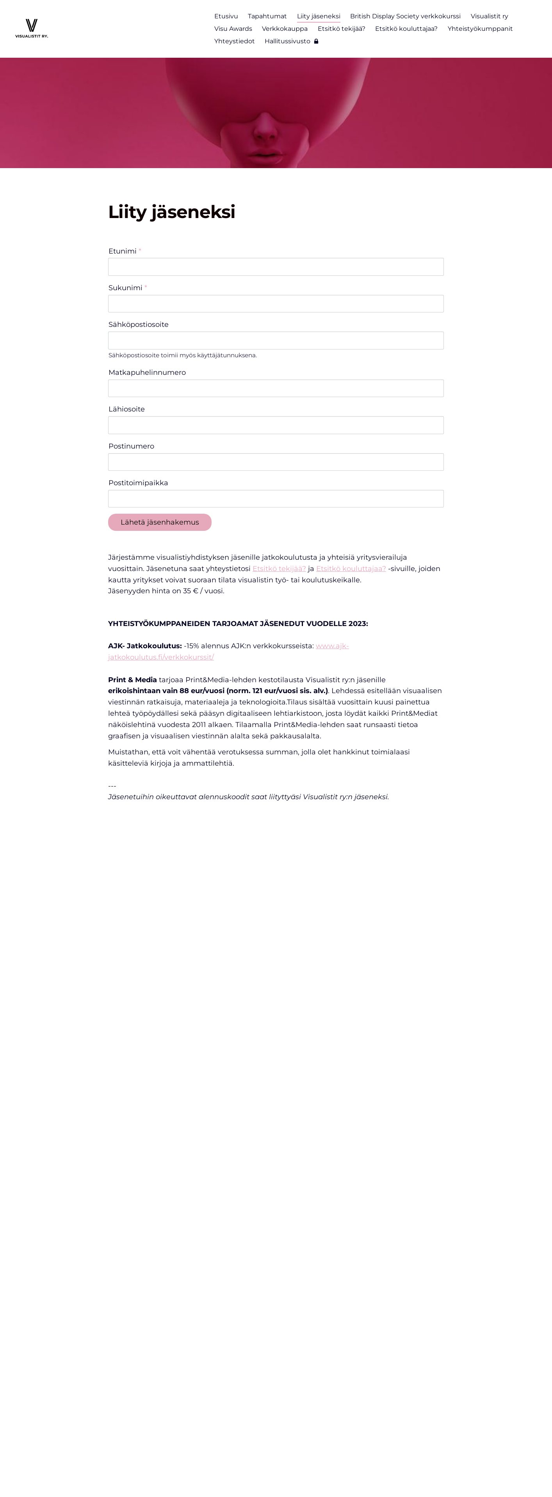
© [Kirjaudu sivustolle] (111, 1474)
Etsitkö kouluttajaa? (351, 479)
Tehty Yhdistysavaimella (416, 1474)
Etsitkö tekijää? (279, 479)
